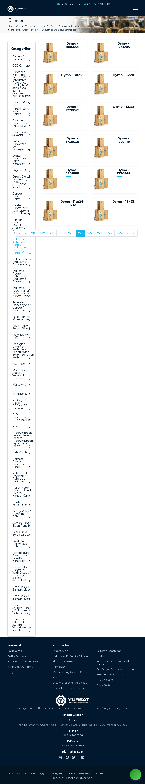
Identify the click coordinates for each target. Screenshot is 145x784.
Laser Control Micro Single (21, 318)
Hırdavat (102, 656)
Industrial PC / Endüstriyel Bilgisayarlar (21, 261)
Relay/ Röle (21, 452)
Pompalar (59, 667)
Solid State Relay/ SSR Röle (21, 543)
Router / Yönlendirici (21, 503)
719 (61, 233)
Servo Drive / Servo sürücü (21, 533)
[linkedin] (82, 757)
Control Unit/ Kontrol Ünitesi (21, 111)
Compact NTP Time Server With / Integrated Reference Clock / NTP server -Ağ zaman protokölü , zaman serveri (21, 84)
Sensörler (59, 677)
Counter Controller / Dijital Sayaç (21, 123)
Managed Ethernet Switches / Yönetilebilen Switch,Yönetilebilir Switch (22, 350)
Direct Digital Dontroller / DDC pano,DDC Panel (21, 182)
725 (119, 233)
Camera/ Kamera (21, 58)
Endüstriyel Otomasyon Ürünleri (63, 25)
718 (52, 233)
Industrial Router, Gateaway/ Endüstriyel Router (21, 276)
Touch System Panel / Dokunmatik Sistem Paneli (21, 609)
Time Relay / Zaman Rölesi (21, 597)
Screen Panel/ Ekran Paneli (21, 524)
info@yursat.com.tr (69, 3)
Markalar (71, 773)
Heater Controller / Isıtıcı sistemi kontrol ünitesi (21, 209)
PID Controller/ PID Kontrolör (21, 417)
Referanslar (85, 773)
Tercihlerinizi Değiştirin (36, 773)
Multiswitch (21, 385)
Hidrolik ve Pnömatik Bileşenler (72, 656)
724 (109, 233)
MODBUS (21, 364)
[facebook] (67, 757)
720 (70, 233)
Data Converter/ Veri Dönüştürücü (21, 145)
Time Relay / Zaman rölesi (21, 588)
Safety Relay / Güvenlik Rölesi (21, 513)
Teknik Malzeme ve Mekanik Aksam (70, 689)
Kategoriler (57, 773)
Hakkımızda (14, 651)
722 (90, 233)
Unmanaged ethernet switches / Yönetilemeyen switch (22, 625)
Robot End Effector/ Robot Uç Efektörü (21, 477)
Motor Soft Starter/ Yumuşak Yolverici (21, 374)
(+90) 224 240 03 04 (97, 3)
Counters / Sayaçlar (21, 134)
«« (19, 233)
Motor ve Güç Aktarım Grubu (70, 672)
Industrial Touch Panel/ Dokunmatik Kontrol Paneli (21, 292)
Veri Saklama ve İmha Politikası (26, 661)
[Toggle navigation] (84, 9)
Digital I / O (21, 170)
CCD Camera (21, 65)
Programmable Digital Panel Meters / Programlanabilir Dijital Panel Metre (22, 439)
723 (99, 233)
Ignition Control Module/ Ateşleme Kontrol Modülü (21, 226)
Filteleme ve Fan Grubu (111, 674)
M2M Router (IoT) (21, 336)
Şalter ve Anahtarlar (109, 651)
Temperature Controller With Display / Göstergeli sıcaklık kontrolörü (21, 574)
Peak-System (105, 685)
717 (42, 233)
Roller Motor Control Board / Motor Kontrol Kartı (21, 492)
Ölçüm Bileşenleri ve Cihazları (71, 683)
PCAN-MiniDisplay (21, 392)
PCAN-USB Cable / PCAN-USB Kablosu (21, 404)
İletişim (11, 672)
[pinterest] (60, 757)
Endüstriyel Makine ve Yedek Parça (114, 662)
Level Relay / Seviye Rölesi (21, 327)
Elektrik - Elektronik (64, 661)
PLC (21, 426)
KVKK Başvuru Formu (20, 667)
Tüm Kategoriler (33, 25)
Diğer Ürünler (61, 651)
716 (33, 233)
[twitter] (73, 757)
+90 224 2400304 (72, 735)
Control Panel (21, 102)
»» (134, 233)
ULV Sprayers (105, 680)
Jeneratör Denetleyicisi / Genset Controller (21, 306)
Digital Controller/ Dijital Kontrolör (21, 160)
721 (80, 233)
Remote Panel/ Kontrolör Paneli (21, 463)
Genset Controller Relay (21, 196)
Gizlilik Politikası (16, 656)
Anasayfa (14, 25)
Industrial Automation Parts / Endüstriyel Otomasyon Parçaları (43, 29)
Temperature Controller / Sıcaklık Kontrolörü (21, 557)
